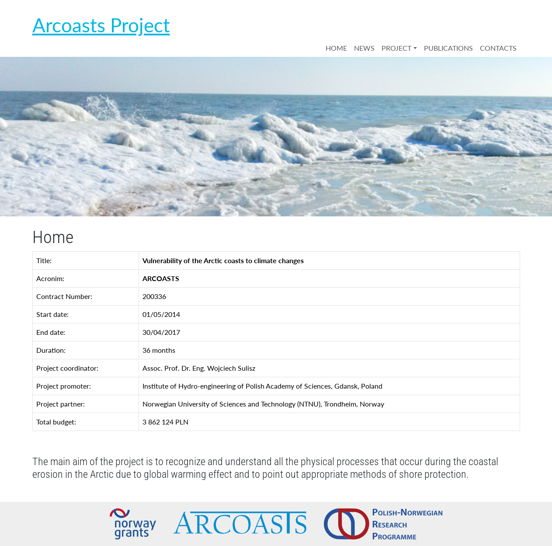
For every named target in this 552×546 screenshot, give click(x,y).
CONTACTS (498, 48)
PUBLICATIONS (448, 48)
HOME (336, 48)
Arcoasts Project (101, 25)
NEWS (364, 48)
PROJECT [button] (396, 48)
